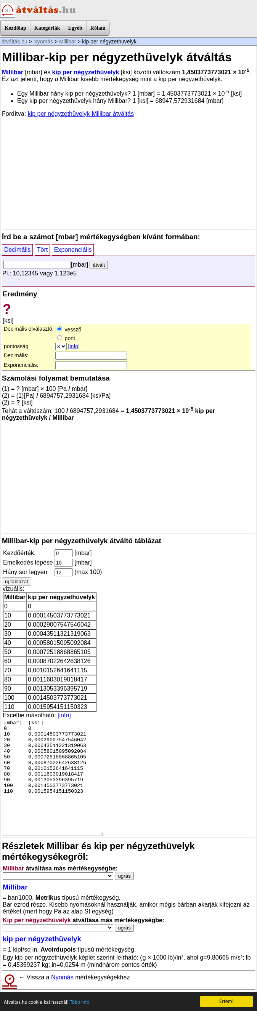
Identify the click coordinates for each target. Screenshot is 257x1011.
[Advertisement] (128, 172)
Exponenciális (73, 249)
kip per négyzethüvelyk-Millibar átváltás (81, 113)
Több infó (79, 1002)
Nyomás (43, 41)
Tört (42, 249)
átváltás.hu (14, 41)
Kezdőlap (15, 28)
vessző (69, 329)
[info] (74, 346)
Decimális (17, 249)
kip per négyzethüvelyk (85, 72)
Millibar (67, 41)
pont (66, 338)
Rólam (98, 28)
